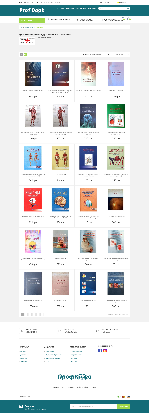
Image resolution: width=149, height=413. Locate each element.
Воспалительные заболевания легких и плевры (116, 259)
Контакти (71, 387)
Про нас (23, 351)
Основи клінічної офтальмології (32, 91)
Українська (122, 2)
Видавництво (29, 27)
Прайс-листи (24, 358)
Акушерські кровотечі (116, 91)
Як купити (23, 361)
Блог (63, 387)
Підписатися (123, 406)
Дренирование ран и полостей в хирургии (116, 301)
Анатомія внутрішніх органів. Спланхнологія (116, 133)
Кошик (94, 387)
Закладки (74, 358)
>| (41, 314)
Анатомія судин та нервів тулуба (33, 216)
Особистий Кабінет (77, 351)
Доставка (23, 355)
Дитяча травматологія (88, 300)
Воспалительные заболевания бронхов (88, 259)
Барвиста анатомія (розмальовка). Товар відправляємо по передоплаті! (33, 259)
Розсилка (74, 361)
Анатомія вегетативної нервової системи (88, 133)
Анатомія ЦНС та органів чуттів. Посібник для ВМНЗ (60, 217)
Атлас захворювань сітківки (116, 216)
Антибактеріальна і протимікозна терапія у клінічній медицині (88, 217)
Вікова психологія (60, 258)
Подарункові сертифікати (53, 355)
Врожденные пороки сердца (33, 300)
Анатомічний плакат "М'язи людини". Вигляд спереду (61, 133)
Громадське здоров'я (60, 300)
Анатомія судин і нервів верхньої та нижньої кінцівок (88, 175)
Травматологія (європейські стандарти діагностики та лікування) (60, 91)
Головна (55, 387)
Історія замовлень (76, 355)
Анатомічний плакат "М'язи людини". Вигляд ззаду (33, 133)
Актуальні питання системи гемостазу (88, 91)
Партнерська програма (53, 358)
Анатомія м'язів (61, 174)
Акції (47, 361)
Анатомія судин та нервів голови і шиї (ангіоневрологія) (116, 175)
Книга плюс (39, 27)
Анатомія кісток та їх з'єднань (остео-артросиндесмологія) (33, 175)
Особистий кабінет (82, 387)
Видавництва (50, 351)
